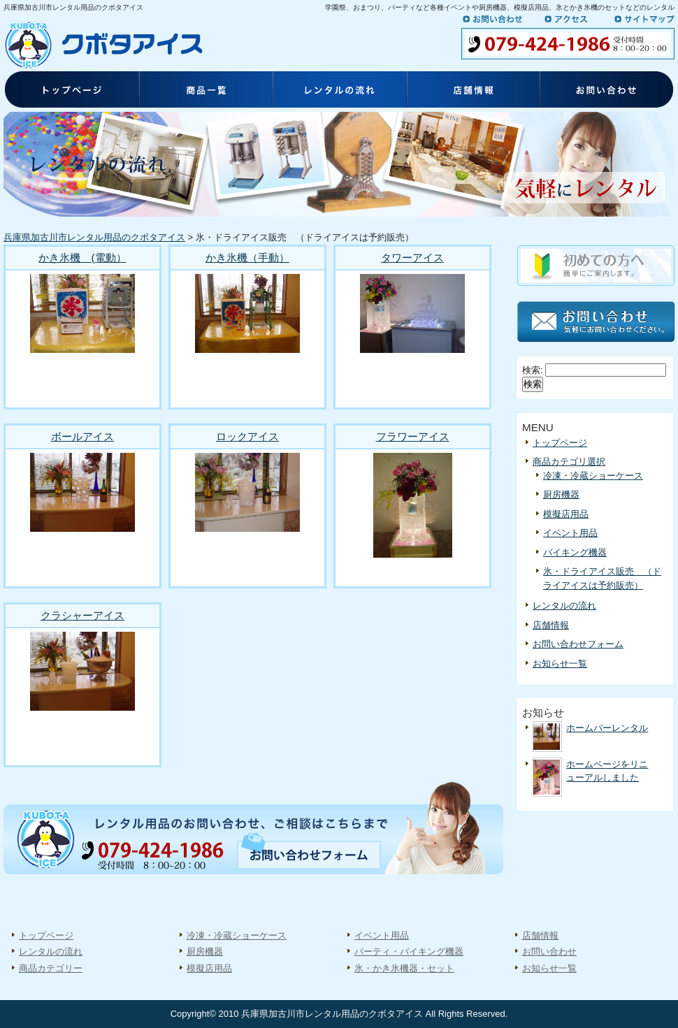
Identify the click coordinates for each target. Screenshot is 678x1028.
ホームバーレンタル (607, 728)
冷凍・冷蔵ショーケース (593, 475)
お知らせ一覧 (560, 663)
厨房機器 (561, 494)
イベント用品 (570, 533)
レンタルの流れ (339, 91)
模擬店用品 (566, 514)
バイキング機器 (575, 552)
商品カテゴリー (50, 968)
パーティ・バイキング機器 (408, 951)
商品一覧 (205, 91)
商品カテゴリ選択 (569, 461)
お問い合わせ (499, 19)
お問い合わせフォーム (578, 644)
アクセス (574, 19)
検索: (532, 370)
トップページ (70, 91)
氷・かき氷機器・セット (404, 968)
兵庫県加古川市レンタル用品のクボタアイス (94, 237)
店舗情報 (473, 91)
